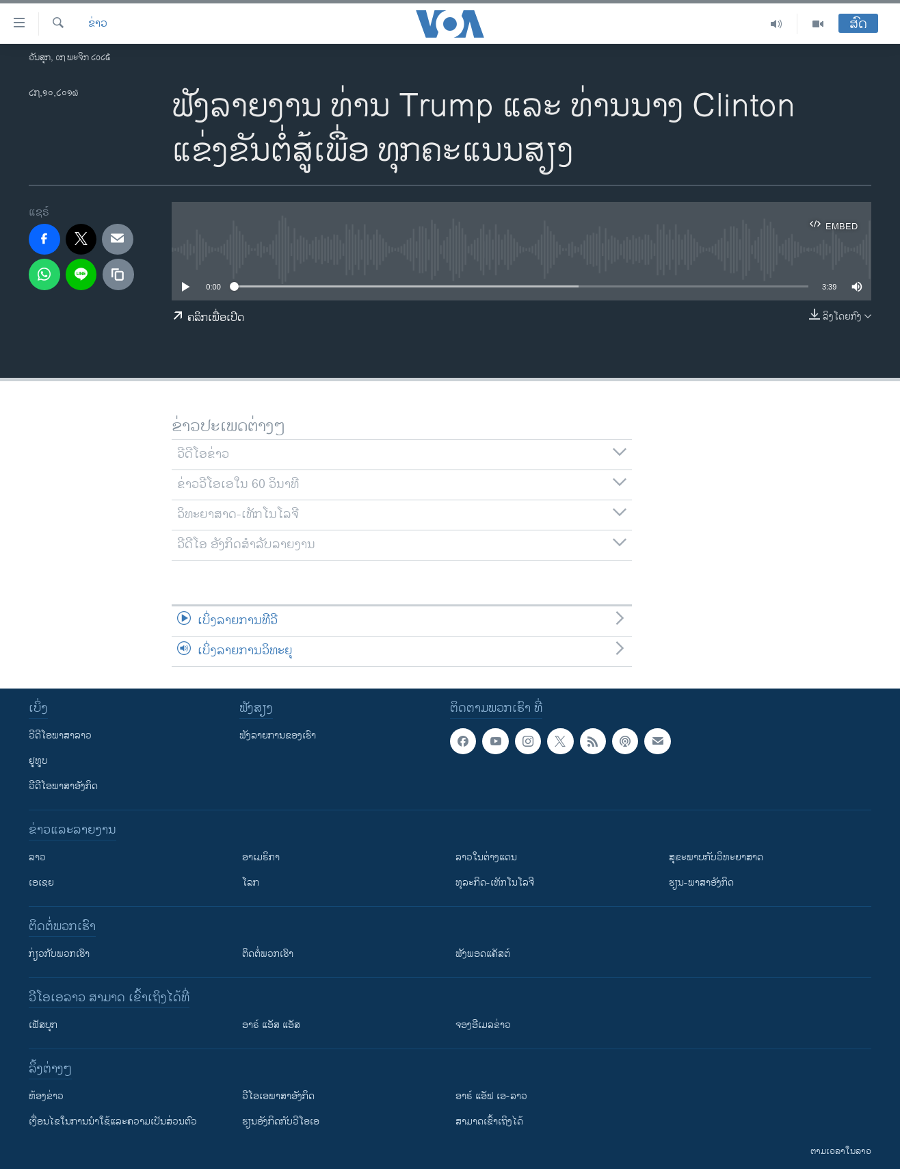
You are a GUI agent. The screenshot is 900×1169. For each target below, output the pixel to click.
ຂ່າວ (97, 24)
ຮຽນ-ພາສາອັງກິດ (701, 882)
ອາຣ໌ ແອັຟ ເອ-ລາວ (491, 1096)
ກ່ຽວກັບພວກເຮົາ (59, 954)
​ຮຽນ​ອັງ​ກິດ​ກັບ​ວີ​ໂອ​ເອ (280, 1121)
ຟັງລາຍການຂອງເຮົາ (277, 735)
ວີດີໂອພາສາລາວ (60, 735)
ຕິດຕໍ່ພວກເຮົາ (267, 954)
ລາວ (37, 857)
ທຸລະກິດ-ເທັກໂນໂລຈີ (494, 882)
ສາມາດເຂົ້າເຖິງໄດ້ (489, 1121)
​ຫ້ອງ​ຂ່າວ (46, 1096)
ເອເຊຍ (41, 882)
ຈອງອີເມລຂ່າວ (483, 1025)
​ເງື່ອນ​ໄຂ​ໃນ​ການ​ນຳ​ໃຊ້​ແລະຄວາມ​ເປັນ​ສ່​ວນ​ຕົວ (113, 1121)
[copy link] (118, 274)
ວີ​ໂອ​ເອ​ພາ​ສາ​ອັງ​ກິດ (278, 1096)
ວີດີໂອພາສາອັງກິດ (63, 786)
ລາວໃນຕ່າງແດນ (486, 857)
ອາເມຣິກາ (261, 857)
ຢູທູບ (38, 761)
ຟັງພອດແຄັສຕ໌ (482, 954)
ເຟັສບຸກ (43, 1025)
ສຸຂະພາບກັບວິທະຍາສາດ (716, 857)
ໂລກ (250, 882)
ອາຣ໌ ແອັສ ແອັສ (271, 1025)
